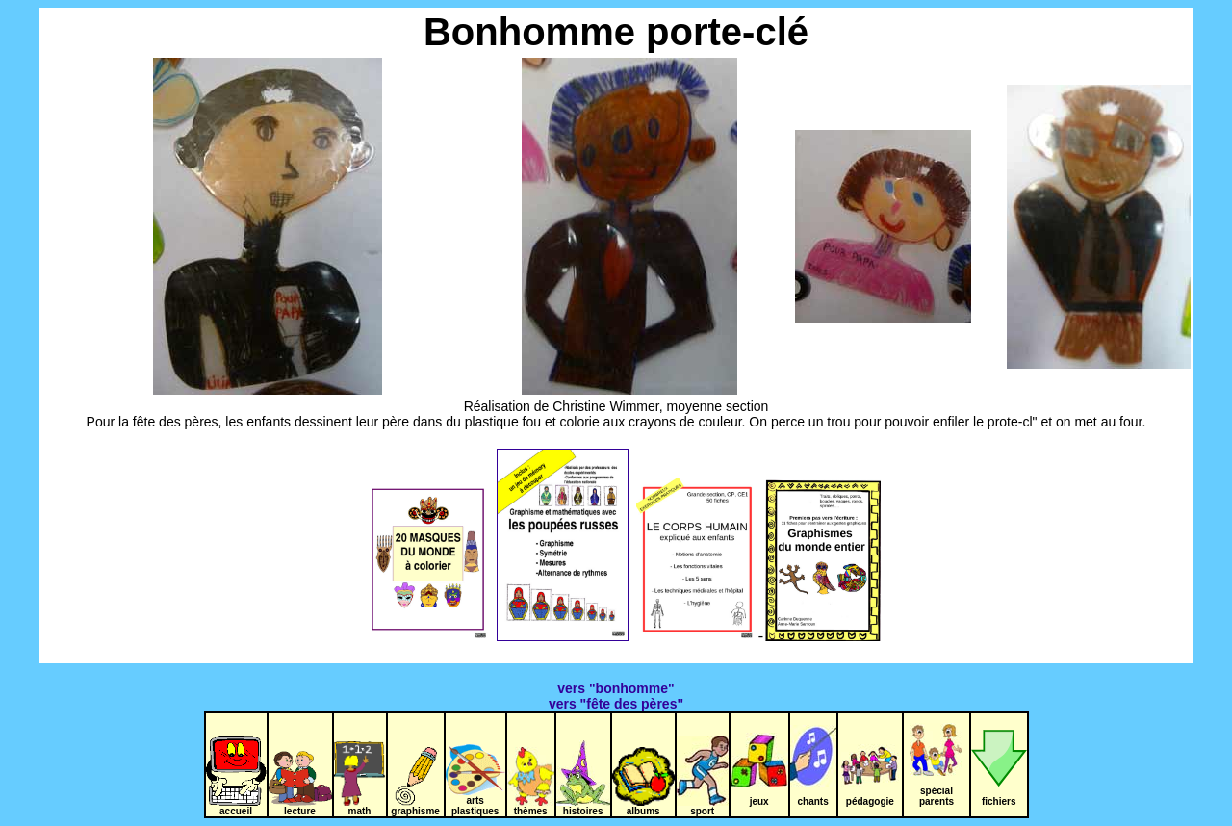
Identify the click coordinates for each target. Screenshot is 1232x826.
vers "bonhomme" (615, 688)
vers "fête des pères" (616, 703)
